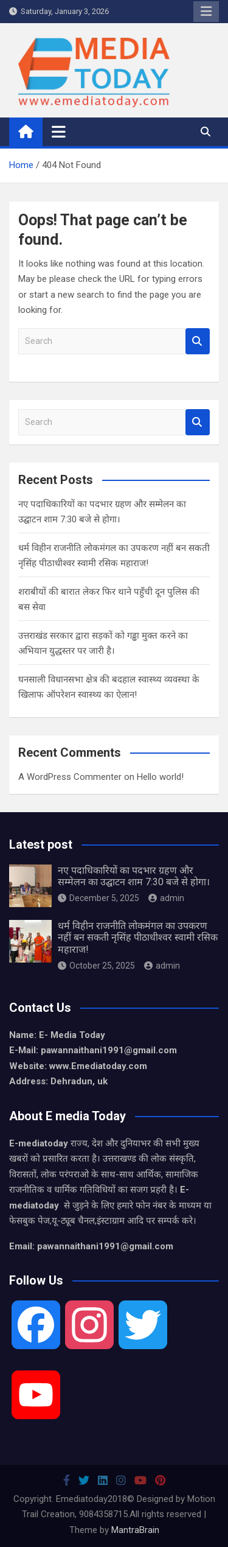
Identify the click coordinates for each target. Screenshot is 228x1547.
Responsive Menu (206, 11)
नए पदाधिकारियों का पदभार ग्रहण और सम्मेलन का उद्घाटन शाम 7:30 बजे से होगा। (134, 876)
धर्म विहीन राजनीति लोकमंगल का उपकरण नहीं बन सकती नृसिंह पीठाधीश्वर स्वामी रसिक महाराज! (138, 937)
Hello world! (160, 776)
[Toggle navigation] (59, 132)
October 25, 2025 (96, 965)
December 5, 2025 (98, 898)
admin (166, 898)
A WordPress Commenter (70, 776)
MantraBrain (135, 1529)
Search (197, 341)
